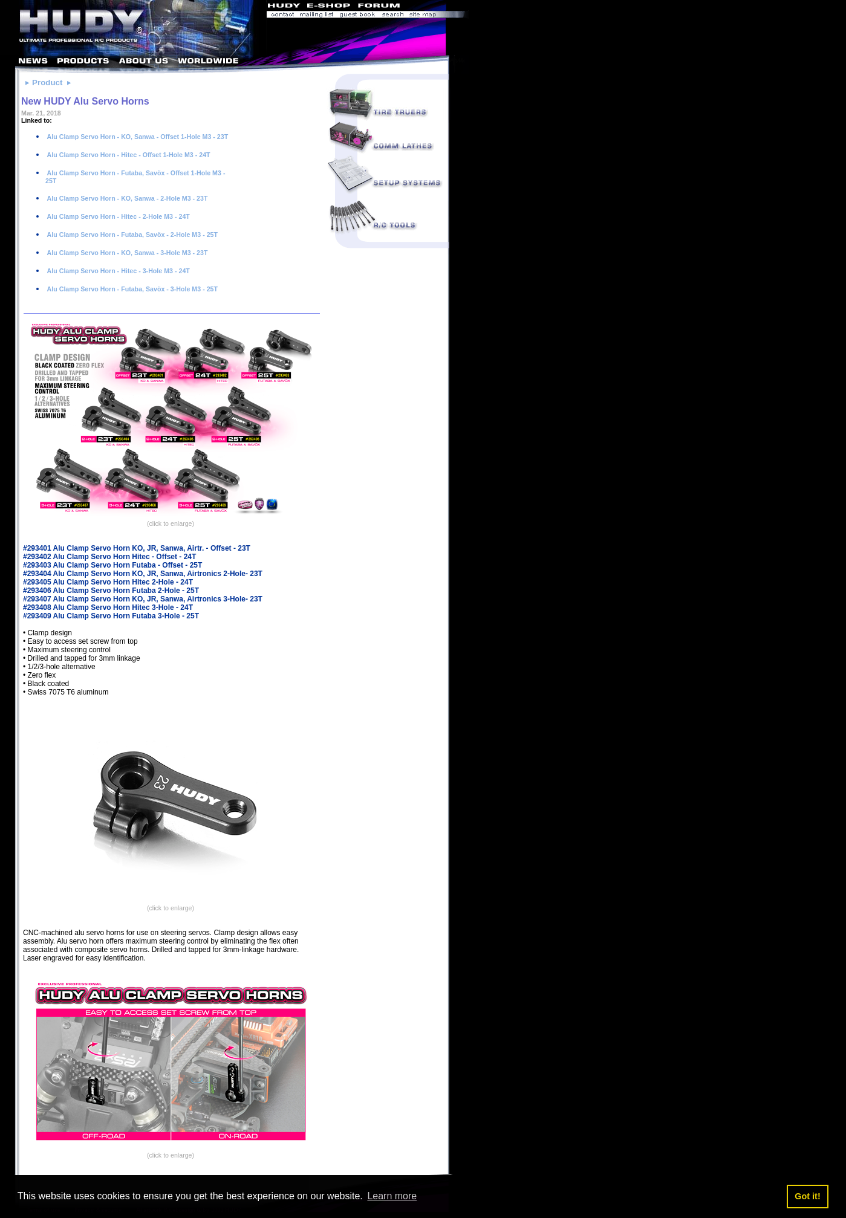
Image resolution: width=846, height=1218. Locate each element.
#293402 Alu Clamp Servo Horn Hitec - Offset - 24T (109, 556)
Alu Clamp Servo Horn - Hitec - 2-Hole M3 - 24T (117, 216)
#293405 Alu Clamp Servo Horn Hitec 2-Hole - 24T (108, 582)
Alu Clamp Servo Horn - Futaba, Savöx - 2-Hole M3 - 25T (131, 234)
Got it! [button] (807, 1196)
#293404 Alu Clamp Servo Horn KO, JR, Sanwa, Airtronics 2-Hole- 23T (142, 573)
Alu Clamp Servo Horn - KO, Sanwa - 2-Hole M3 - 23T (126, 198)
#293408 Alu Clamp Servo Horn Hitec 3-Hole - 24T (108, 607)
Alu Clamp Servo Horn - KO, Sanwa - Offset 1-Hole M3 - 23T (136, 136)
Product (47, 82)
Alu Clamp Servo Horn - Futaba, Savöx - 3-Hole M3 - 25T (131, 289)
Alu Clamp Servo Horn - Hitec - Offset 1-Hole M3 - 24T (127, 154)
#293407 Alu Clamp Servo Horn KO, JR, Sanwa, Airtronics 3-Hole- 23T (142, 599)
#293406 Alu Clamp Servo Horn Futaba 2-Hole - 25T (111, 590)
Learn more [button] (392, 1196)
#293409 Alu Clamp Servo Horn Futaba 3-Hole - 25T (111, 616)
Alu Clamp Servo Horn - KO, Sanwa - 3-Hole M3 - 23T (126, 252)
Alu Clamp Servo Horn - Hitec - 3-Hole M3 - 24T (117, 270)
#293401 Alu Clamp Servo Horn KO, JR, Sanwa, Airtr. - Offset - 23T (136, 548)
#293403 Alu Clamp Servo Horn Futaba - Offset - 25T (112, 565)
